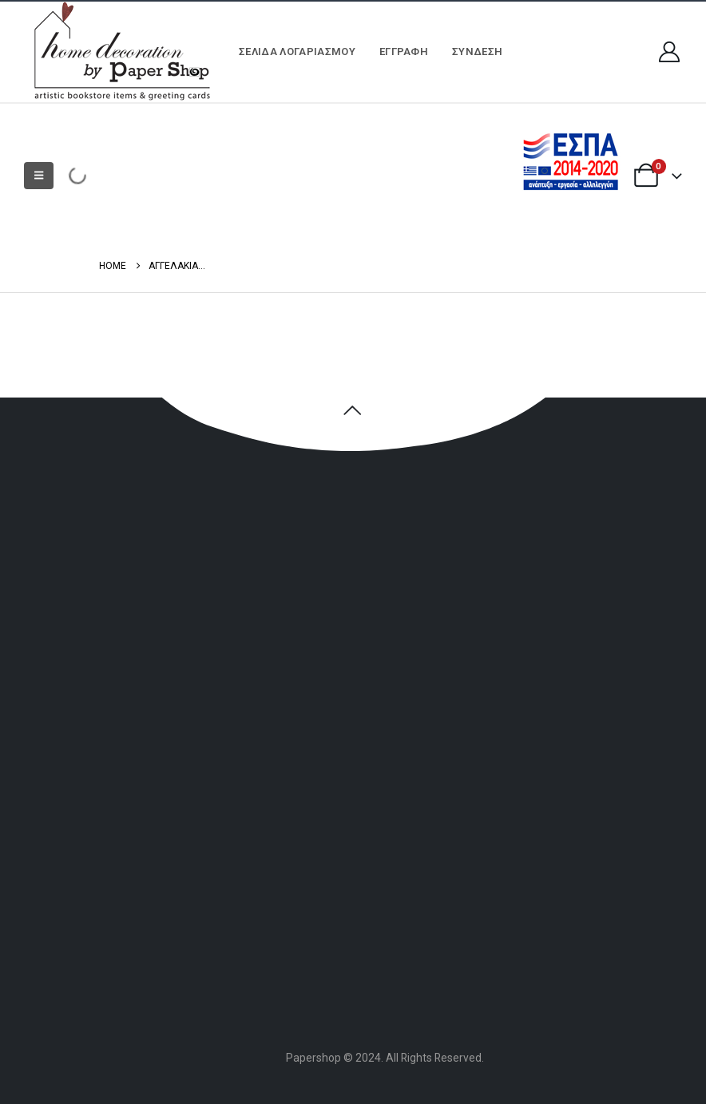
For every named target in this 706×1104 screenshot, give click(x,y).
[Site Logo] (120, 52)
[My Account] (669, 52)
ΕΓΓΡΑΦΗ (403, 51)
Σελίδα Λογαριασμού (297, 51)
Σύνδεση (477, 51)
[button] (39, 175)
